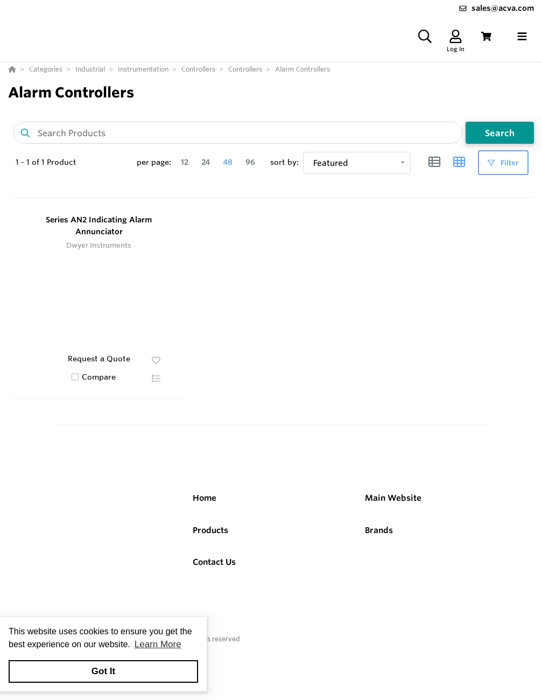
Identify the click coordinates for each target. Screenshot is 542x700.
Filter (503, 176)
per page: (154, 176)
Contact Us (214, 576)
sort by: (284, 176)
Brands (379, 544)
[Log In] (455, 43)
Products (210, 544)
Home (204, 512)
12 (184, 176)
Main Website (393, 512)
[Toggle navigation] (522, 43)
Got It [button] (103, 671)
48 (228, 176)
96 (250, 176)
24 (205, 176)
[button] (156, 392)
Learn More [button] (158, 644)
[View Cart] (486, 43)
